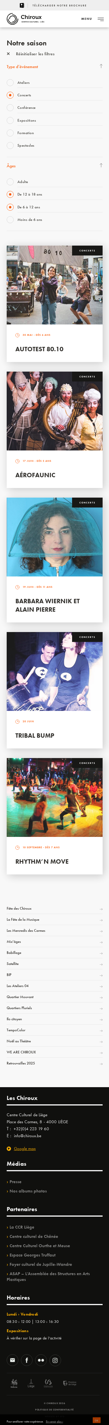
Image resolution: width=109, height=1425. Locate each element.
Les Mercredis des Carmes (26, 930)
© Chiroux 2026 (54, 1403)
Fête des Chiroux (19, 908)
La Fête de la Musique (23, 919)
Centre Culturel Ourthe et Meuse (40, 1246)
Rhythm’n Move (42, 861)
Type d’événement (22, 67)
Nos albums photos (28, 1191)
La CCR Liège (22, 1227)
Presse (16, 1182)
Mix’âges (14, 941)
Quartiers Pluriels (19, 1007)
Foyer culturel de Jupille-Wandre (41, 1264)
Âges (11, 166)
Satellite (13, 963)
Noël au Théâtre (19, 1041)
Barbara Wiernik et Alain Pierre (47, 605)
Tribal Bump (34, 735)
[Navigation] (86, 18)
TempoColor (16, 1030)
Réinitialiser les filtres (31, 54)
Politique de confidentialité (54, 1409)
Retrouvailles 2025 (21, 1063)
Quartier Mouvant (20, 996)
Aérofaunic (35, 475)
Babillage (14, 952)
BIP (9, 974)
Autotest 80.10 (39, 349)
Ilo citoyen (14, 1018)
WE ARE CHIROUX (21, 1052)
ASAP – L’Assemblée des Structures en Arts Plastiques (48, 1276)
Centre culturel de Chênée (34, 1236)
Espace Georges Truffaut (33, 1255)
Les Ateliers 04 (17, 985)
